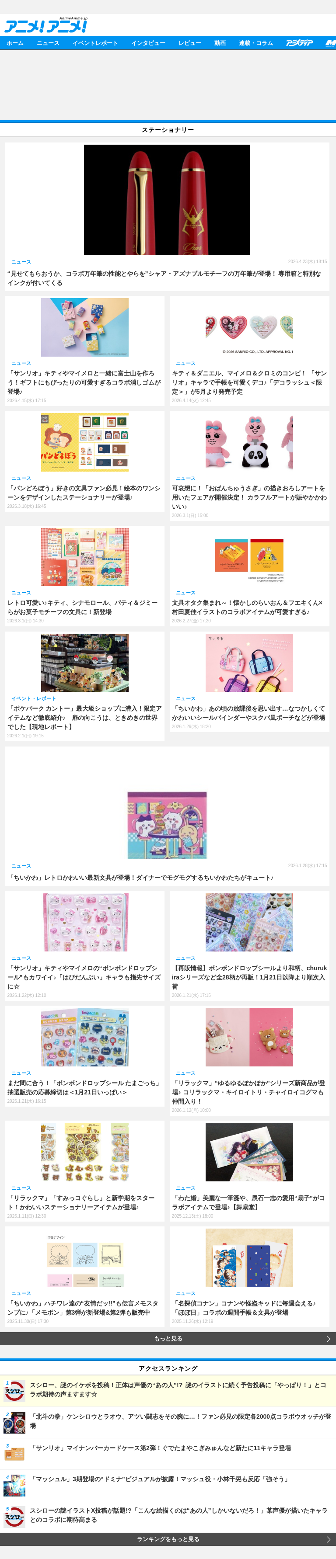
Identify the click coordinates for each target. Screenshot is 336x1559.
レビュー (189, 42)
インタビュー (148, 42)
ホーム (15, 42)
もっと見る (168, 1339)
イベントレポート (95, 42)
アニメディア (299, 42)
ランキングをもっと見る (168, 1539)
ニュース (48, 42)
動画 (220, 42)
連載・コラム (256, 42)
